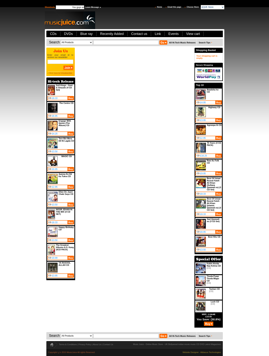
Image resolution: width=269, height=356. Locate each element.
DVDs (68, 34)
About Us (97, 344)
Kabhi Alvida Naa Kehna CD (214, 264)
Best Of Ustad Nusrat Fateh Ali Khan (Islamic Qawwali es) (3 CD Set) (214, 204)
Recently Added (112, 34)
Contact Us (108, 344)
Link (158, 34)
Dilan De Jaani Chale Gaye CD (66, 193)
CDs (53, 34)
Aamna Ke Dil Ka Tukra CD (65, 175)
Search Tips (204, 42)
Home (159, 7)
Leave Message (92, 7)
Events (173, 34)
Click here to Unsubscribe (60, 73)
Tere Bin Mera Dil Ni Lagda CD (66, 139)
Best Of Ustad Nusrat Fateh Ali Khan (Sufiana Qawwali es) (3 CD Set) (214, 184)
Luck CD (215, 302)
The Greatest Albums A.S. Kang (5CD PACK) (65, 247)
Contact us (139, 34)
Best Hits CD (214, 237)
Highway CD (214, 107)
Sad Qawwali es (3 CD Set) (213, 220)
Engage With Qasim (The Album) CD (65, 123)
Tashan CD (214, 289)
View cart (193, 34)
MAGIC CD (66, 156)
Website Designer (190, 352)
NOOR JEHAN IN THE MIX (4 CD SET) (64, 211)
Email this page (174, 7)
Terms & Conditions (68, 344)
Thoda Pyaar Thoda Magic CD (213, 278)
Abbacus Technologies (210, 352)
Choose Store (193, 7)
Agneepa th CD (214, 125)
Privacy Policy (85, 344)
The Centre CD (66, 103)
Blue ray (86, 34)
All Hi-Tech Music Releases (182, 42)
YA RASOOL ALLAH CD (65, 264)
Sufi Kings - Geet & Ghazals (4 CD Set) (64, 87)
